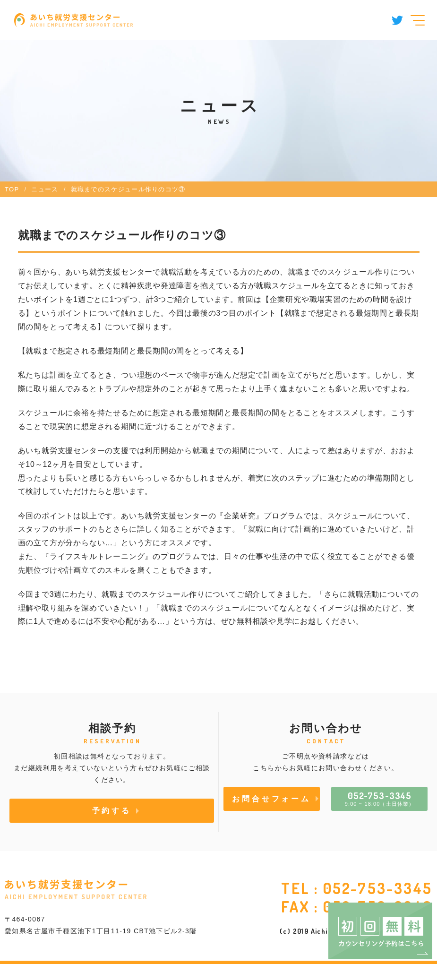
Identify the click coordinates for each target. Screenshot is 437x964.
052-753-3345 (377, 888)
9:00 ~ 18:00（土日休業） (379, 798)
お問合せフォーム (271, 798)
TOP (12, 189)
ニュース (44, 189)
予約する (111, 810)
